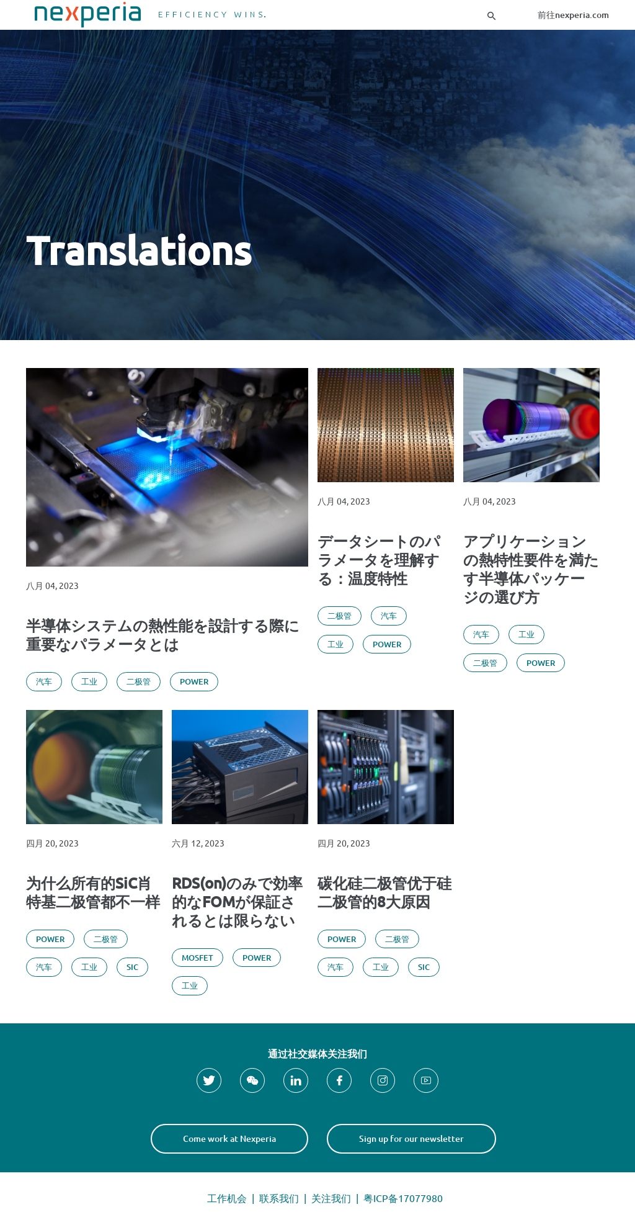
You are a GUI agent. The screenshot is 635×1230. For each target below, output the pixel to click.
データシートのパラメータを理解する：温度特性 (379, 560)
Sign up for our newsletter (411, 1138)
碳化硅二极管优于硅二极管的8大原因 (384, 892)
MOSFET (197, 957)
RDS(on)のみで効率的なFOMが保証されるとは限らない (237, 902)
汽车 (44, 681)
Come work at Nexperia (229, 1138)
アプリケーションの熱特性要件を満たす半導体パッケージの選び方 (531, 569)
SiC (132, 966)
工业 (89, 681)
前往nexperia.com (573, 14)
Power (194, 681)
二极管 (139, 681)
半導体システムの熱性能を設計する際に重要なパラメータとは (163, 634)
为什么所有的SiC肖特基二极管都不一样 (93, 892)
